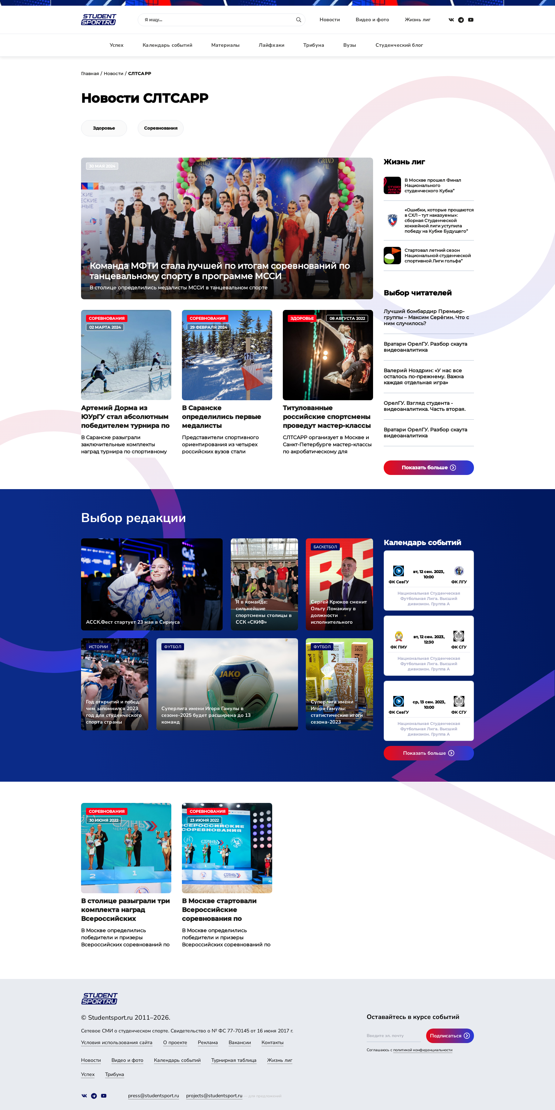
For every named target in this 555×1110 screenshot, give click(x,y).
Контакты (273, 1042)
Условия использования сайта (117, 1042)
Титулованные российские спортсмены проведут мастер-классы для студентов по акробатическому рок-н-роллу (327, 417)
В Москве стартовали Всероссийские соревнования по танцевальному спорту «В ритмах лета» (227, 910)
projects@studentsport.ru (214, 1095)
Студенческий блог (399, 45)
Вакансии (240, 1042)
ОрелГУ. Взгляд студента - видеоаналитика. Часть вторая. (424, 406)
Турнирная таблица (234, 1060)
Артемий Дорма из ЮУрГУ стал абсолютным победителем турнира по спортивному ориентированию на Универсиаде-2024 (125, 417)
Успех (117, 45)
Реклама (208, 1042)
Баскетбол (325, 547)
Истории (98, 647)
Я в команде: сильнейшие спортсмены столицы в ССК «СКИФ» (264, 612)
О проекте (175, 1042)
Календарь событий (167, 45)
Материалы (225, 45)
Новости (330, 19)
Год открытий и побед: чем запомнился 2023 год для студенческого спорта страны (114, 711)
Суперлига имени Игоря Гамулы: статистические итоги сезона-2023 (337, 711)
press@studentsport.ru (153, 1095)
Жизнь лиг (417, 19)
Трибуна (313, 45)
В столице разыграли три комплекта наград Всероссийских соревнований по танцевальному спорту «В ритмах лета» (126, 910)
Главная (90, 73)
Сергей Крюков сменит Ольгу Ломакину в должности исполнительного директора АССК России (339, 612)
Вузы (349, 45)
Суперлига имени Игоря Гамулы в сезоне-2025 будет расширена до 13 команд (206, 715)
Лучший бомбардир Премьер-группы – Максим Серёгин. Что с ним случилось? (426, 317)
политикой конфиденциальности (422, 1050)
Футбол (172, 647)
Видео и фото (372, 19)
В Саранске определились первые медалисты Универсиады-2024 (221, 417)
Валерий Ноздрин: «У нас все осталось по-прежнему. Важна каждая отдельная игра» (424, 376)
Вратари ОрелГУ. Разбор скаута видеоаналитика (425, 347)
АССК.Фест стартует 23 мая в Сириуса (133, 622)
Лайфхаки (271, 45)
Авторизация (458, 45)
